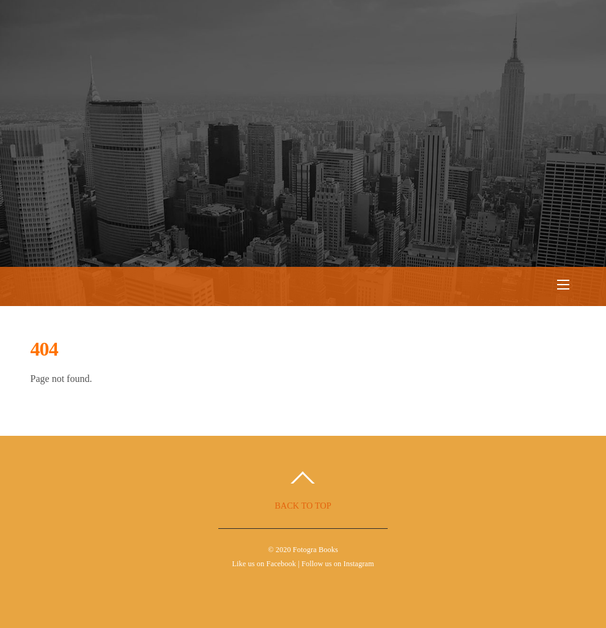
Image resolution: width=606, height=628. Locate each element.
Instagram (359, 563)
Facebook (281, 563)
